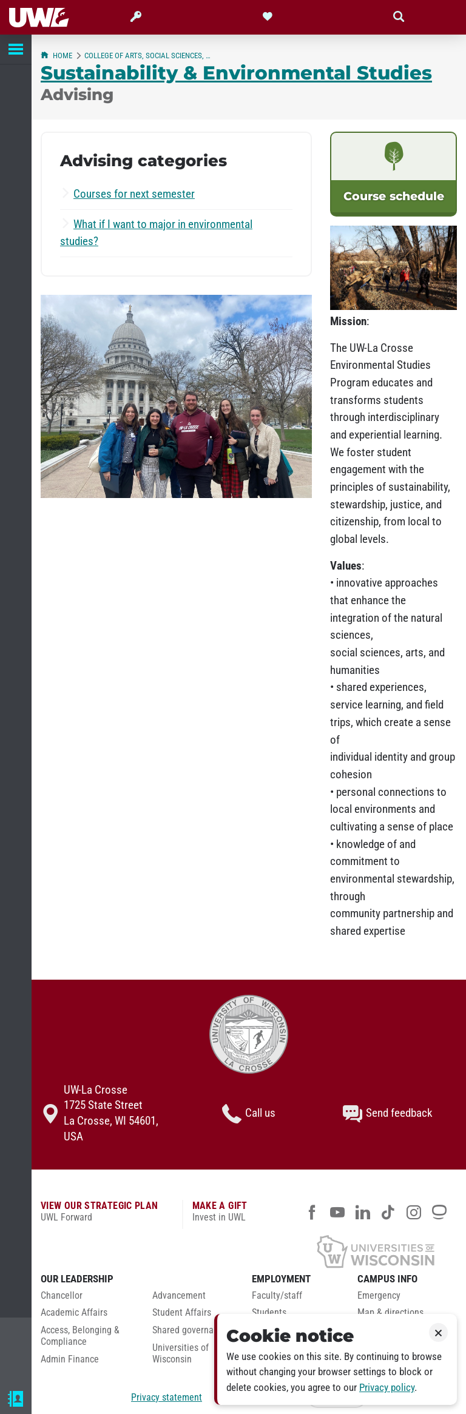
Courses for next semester (134, 194)
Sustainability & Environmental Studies (236, 72)
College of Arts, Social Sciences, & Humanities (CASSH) (148, 55)
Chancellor (62, 1295)
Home (56, 55)
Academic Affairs (74, 1312)
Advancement (179, 1295)
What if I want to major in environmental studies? (156, 233)
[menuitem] (87, 1299)
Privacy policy (386, 1387)
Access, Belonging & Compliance (80, 1336)
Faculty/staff (277, 1295)
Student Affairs (181, 1312)
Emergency (378, 1295)
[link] (393, 174)
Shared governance (190, 1330)
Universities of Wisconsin (180, 1353)
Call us (248, 1113)
